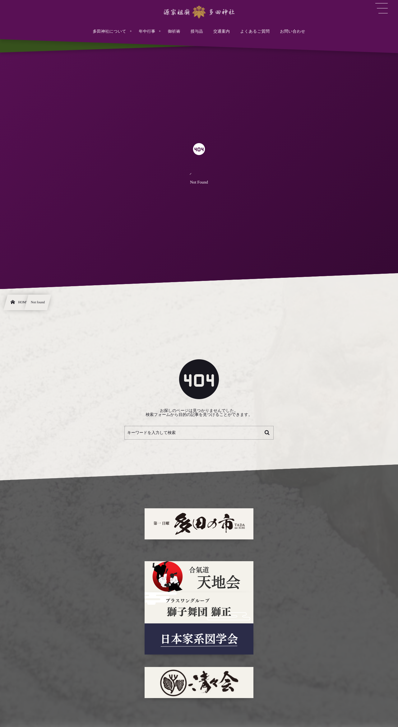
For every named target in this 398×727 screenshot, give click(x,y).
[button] (381, 8)
